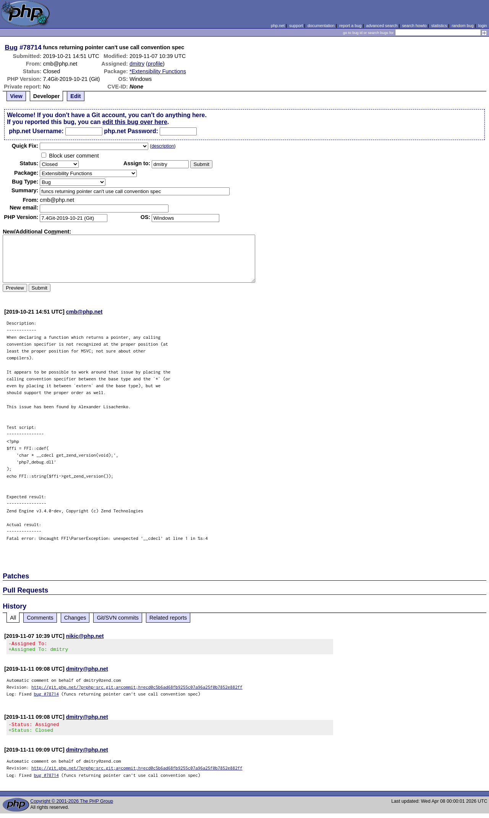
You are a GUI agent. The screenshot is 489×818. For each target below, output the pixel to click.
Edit (75, 96)
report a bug (350, 25)
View (16, 96)
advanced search (381, 25)
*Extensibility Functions (158, 71)
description (162, 146)
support (296, 25)
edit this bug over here (134, 122)
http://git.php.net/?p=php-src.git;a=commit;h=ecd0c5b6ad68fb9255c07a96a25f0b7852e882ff (137, 689)
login (482, 25)
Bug (11, 47)
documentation (321, 25)
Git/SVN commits (118, 618)
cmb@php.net (84, 312)
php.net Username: (36, 131)
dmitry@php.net (87, 671)
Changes (75, 618)
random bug (463, 25)
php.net (278, 25)
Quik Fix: (25, 146)
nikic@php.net (85, 636)
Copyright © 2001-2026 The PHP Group (71, 805)
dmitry (137, 64)
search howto (414, 25)
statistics (439, 25)
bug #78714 (46, 696)
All (13, 618)
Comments (40, 618)
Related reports (168, 618)
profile (155, 64)
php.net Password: (131, 131)
